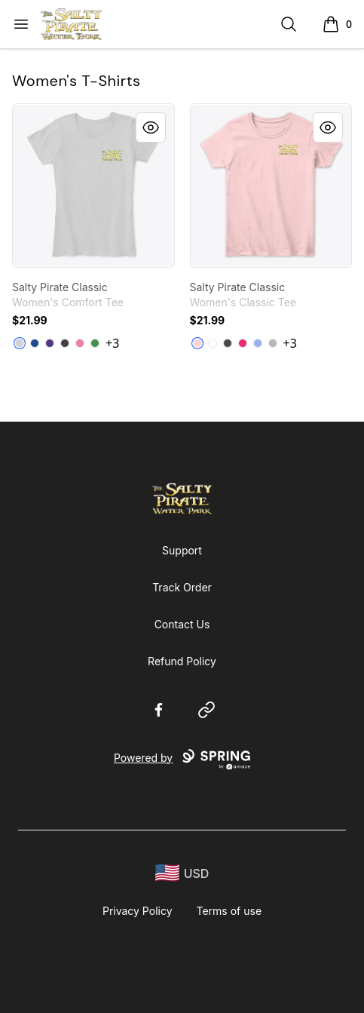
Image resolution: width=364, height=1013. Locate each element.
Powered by (182, 759)
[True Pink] (79, 343)
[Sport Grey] (272, 343)
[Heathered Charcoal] (64, 343)
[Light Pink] (197, 343)
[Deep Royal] (34, 343)
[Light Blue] (257, 343)
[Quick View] (151, 127)
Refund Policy (182, 661)
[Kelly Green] (94, 343)
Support (182, 550)
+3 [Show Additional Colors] (112, 343)
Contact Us (182, 624)
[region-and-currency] (182, 873)
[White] (212, 343)
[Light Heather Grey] (19, 343)
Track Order (182, 587)
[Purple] (49, 343)
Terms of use (229, 910)
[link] (93, 185)
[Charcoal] (227, 343)
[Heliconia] (242, 343)
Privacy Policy (137, 910)
